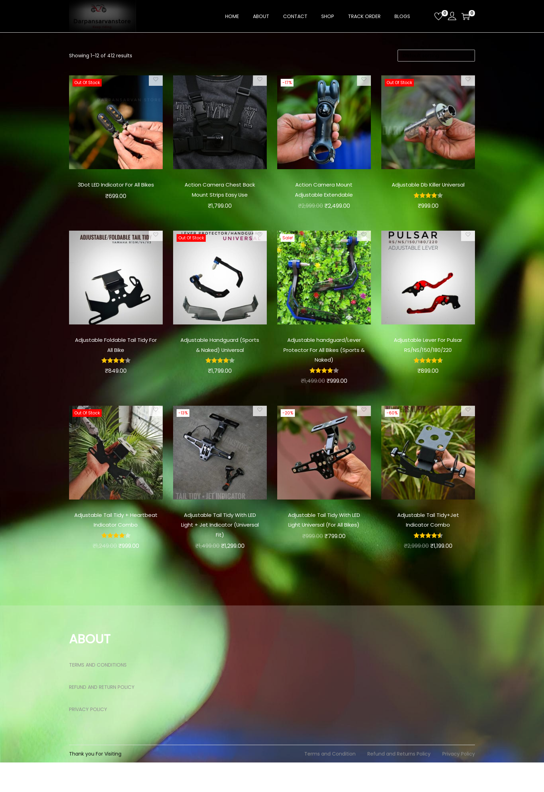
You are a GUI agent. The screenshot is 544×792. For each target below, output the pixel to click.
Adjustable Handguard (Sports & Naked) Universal (220, 359)
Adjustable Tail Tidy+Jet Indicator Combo (428, 539)
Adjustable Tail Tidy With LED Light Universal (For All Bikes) (324, 544)
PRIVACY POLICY (88, 738)
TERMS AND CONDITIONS (98, 694)
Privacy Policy (458, 783)
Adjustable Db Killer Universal (428, 189)
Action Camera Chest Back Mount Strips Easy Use (219, 194)
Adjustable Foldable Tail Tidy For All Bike (116, 354)
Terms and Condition (330, 783)
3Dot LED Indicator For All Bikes (116, 189)
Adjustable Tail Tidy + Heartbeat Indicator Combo (116, 544)
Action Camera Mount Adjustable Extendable (324, 189)
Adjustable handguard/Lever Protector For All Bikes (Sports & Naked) (324, 364)
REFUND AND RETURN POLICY (102, 716)
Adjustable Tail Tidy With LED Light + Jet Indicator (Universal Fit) (220, 544)
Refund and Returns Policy (399, 783)
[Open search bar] (426, 16)
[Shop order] (436, 55)
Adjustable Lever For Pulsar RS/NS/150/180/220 (428, 354)
